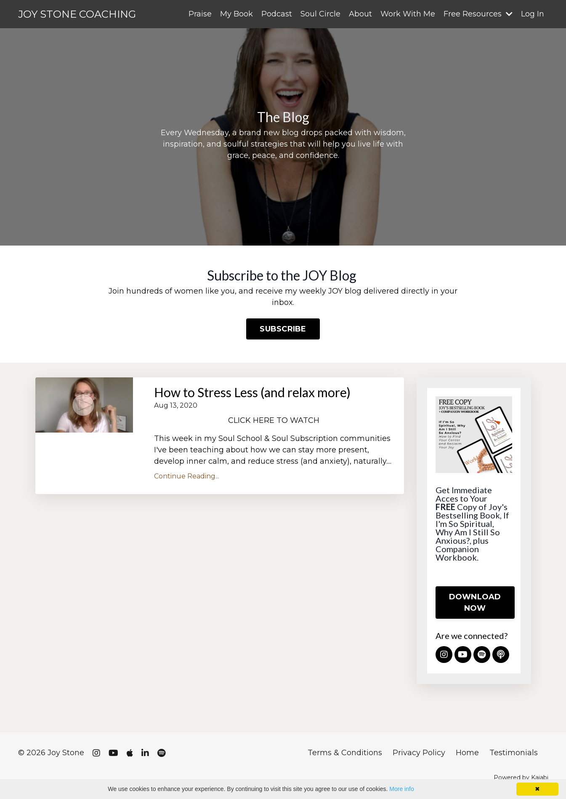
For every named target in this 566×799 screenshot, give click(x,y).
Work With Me (407, 14)
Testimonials (513, 752)
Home (467, 752)
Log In (532, 14)
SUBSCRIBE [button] (283, 329)
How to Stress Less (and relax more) (252, 392)
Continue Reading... (186, 476)
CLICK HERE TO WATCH (275, 420)
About (360, 14)
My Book (236, 14)
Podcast (276, 14)
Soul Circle (320, 14)
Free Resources (478, 14)
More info (401, 789)
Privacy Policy (419, 752)
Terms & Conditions (345, 752)
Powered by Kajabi (521, 777)
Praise (200, 14)
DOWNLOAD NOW (475, 602)
